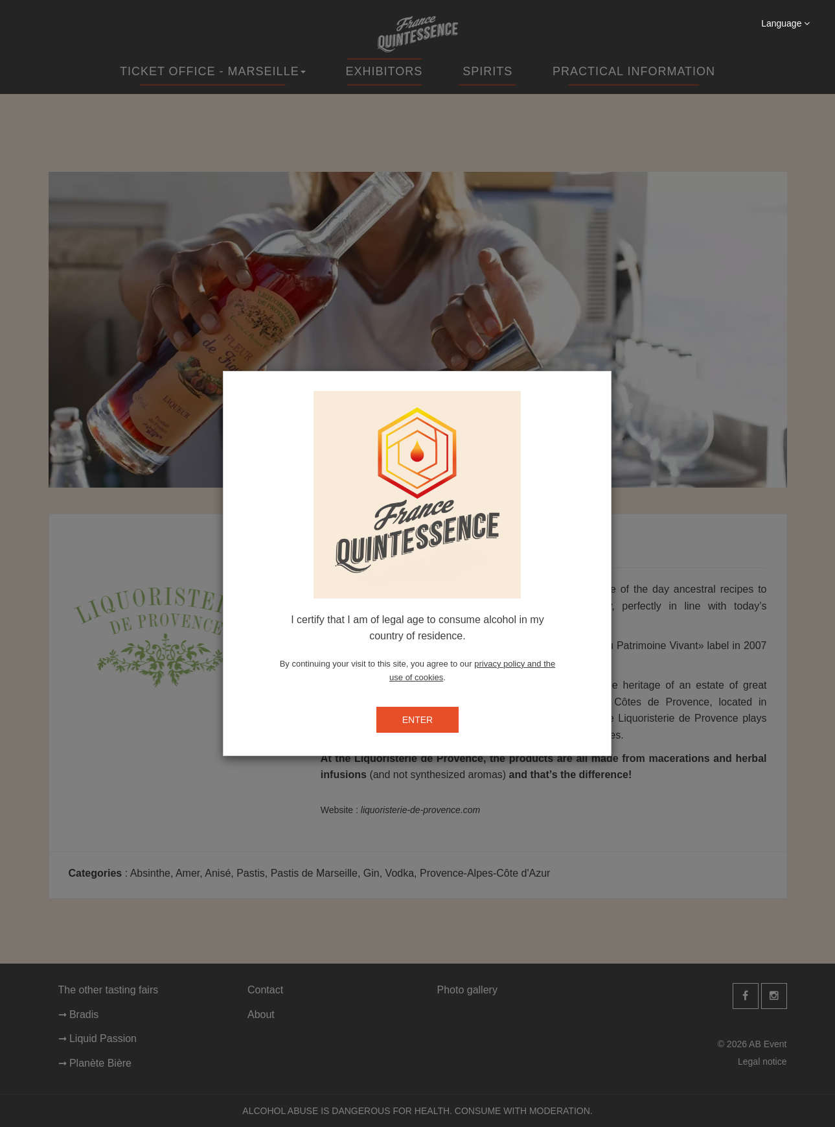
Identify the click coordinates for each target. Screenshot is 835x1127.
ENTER (417, 720)
